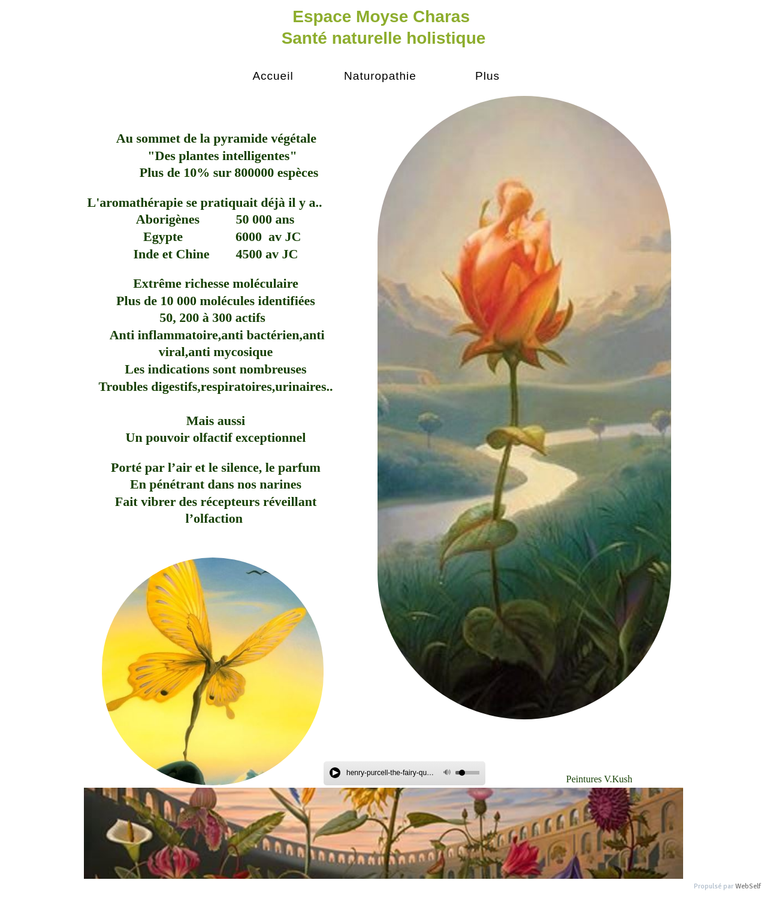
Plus (487, 76)
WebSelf (748, 886)
